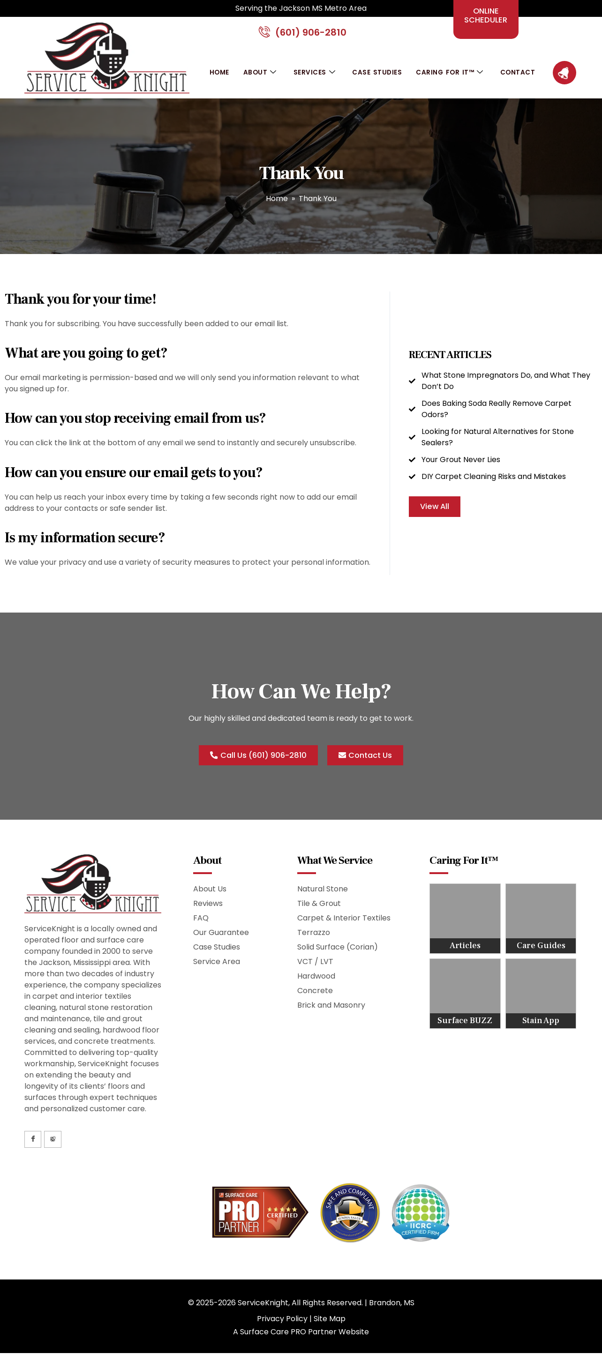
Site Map (330, 1325)
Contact (519, 77)
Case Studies (377, 77)
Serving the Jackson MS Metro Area (301, 8)
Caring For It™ (450, 78)
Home (218, 77)
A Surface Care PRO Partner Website (301, 1338)
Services (314, 78)
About (259, 78)
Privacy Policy (282, 1325)
